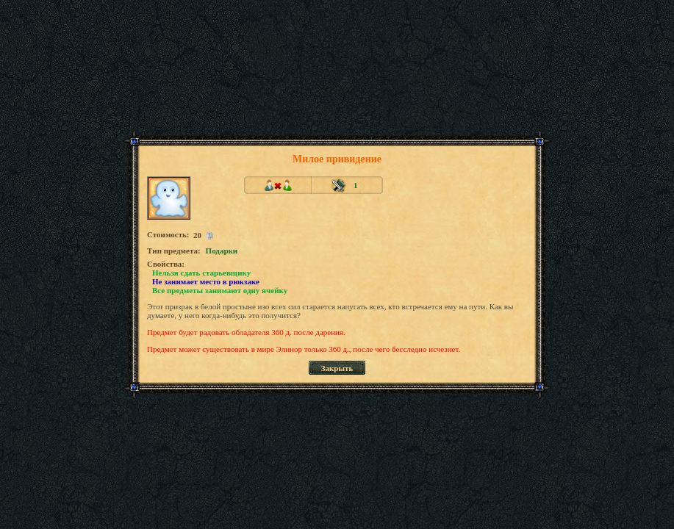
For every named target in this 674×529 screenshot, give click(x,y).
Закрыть (337, 368)
